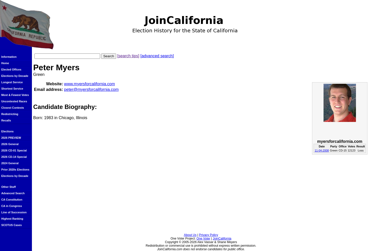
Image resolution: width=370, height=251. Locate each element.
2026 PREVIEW (11, 137)
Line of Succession (14, 212)
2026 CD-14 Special (14, 156)
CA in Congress (11, 205)
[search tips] (128, 56)
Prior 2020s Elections (15, 169)
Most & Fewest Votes (15, 94)
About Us (190, 235)
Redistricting (9, 114)
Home (5, 63)
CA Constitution (11, 199)
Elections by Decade (14, 75)
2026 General (10, 144)
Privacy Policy (208, 235)
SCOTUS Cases (11, 225)
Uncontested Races (14, 101)
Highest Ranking (12, 218)
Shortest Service (12, 88)
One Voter (203, 238)
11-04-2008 (322, 150)
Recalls (6, 120)
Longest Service (12, 82)
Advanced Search (13, 193)
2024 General (10, 163)
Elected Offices (11, 69)
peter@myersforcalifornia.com (91, 89)
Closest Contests (12, 107)
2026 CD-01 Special (14, 150)
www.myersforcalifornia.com (89, 84)
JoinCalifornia (222, 238)
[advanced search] (157, 56)
